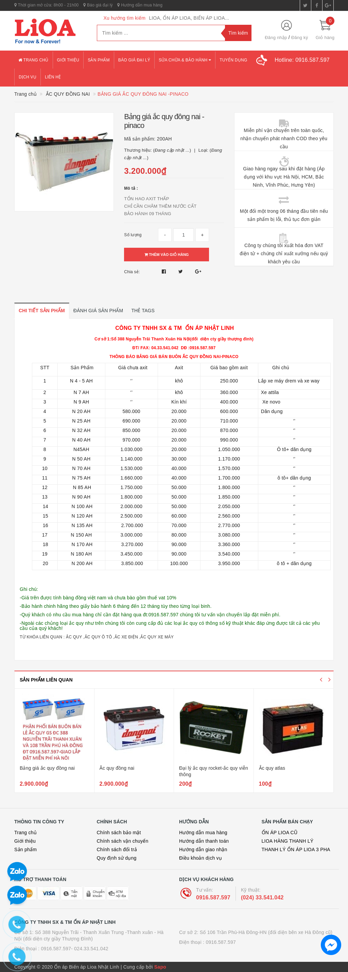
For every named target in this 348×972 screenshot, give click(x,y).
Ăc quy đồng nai (117, 768)
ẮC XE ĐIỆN (126, 637)
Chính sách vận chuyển (123, 841)
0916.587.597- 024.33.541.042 (74, 948)
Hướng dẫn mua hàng (139, 5)
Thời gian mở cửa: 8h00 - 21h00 (46, 5)
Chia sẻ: (132, 271)
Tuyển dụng (233, 60)
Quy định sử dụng (117, 858)
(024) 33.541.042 (262, 897)
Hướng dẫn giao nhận (203, 849)
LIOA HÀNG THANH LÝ (288, 841)
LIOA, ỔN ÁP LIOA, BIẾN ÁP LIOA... (189, 18)
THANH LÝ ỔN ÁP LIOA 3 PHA (296, 849)
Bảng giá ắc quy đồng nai (47, 768)
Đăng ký (299, 37)
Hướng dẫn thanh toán (204, 841)
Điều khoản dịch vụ (200, 858)
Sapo (160, 967)
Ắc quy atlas (272, 768)
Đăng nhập (276, 37)
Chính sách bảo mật (119, 832)
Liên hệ (53, 77)
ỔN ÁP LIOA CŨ (280, 832)
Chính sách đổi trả (117, 849)
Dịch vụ (27, 77)
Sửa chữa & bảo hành (185, 60)
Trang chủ (33, 60)
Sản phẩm (99, 60)
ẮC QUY (74, 637)
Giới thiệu (68, 60)
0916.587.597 (213, 897)
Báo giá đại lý (98, 5)
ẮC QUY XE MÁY (157, 637)
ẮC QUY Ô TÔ (98, 637)
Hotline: (302, 60)
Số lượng (132, 234)
